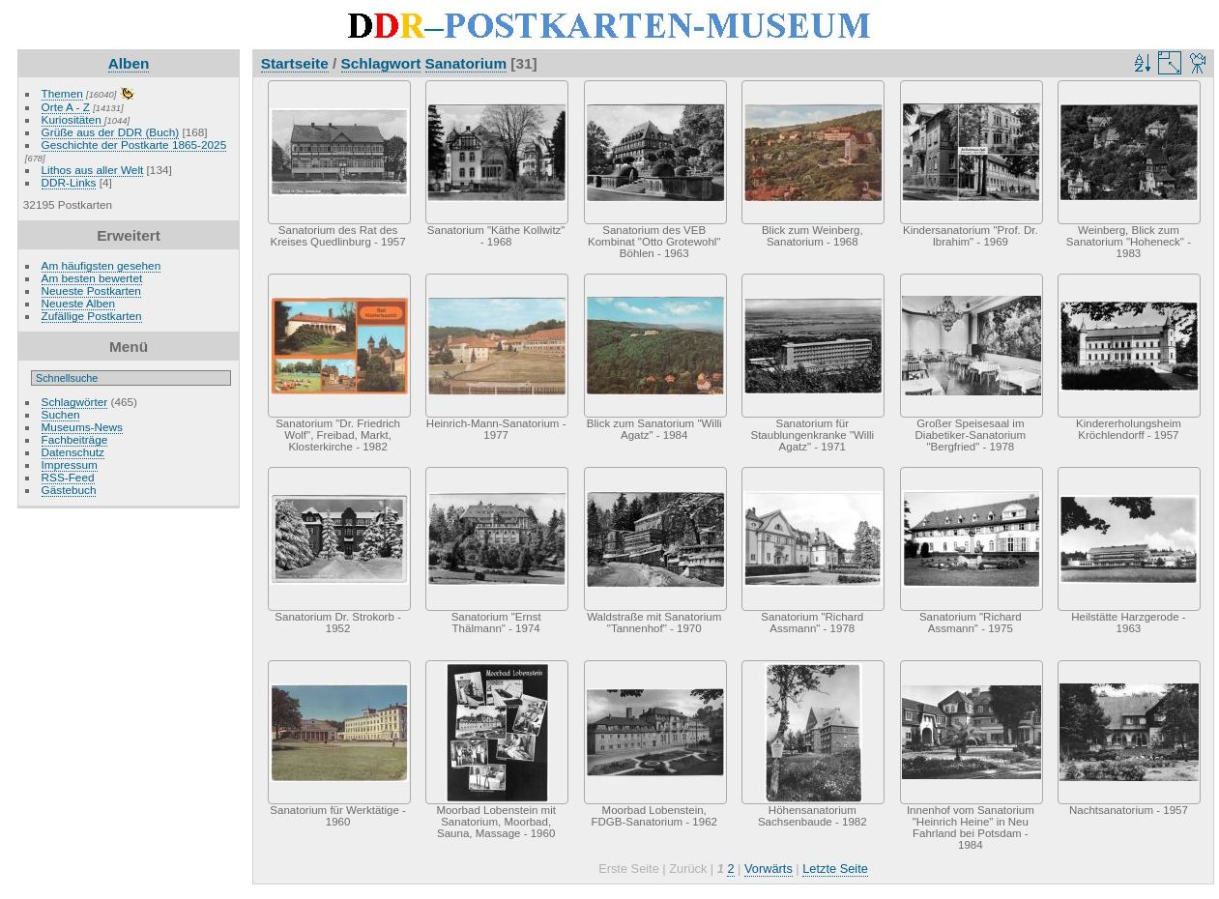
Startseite (295, 63)
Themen (62, 93)
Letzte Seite (835, 868)
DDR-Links (69, 182)
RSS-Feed (68, 477)
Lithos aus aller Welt (93, 169)
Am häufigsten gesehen (101, 265)
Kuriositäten (73, 119)
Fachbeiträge (75, 439)
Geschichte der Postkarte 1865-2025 (134, 144)
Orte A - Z (66, 107)
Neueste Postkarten (91, 290)
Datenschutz (73, 452)
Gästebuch (69, 489)
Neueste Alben (79, 303)
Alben (129, 63)
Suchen (61, 414)
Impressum (70, 464)
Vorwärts (768, 868)
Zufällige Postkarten (92, 315)
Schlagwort (381, 63)
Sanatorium (466, 63)
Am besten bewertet (92, 278)
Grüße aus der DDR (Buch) (111, 132)
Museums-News (82, 426)
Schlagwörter (75, 401)
